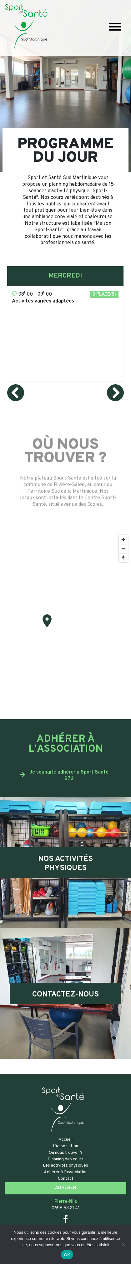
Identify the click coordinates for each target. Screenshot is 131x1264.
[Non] (123, 1244)
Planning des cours (65, 1159)
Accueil (65, 1139)
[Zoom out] (123, 548)
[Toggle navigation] (115, 27)
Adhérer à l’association (66, 1172)
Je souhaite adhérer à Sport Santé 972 (68, 775)
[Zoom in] (123, 539)
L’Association (65, 1146)
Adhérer (65, 1188)
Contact (65, 1178)
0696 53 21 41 (66, 1208)
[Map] (65, 625)
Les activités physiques (65, 1165)
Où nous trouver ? (66, 1152)
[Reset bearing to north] (123, 557)
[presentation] (15, 392)
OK (67, 1254)
